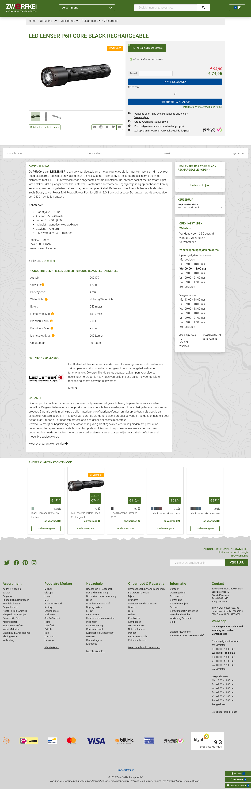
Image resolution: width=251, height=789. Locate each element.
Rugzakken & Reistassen (16, 599)
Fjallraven (49, 614)
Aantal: (133, 73)
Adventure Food (53, 603)
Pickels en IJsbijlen (138, 636)
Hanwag (49, 640)
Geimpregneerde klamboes (142, 603)
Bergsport (8, 596)
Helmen (132, 614)
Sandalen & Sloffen (13, 625)
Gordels (132, 607)
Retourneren (176, 596)
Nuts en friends (136, 629)
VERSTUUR (237, 562)
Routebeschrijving (179, 603)
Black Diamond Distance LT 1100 (125, 515)
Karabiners (134, 618)
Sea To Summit (52, 618)
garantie (238, 153)
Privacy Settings (125, 770)
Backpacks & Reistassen (99, 589)
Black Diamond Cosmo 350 (205, 513)
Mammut (49, 636)
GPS (130, 610)
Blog (172, 621)
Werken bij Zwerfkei (180, 618)
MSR (47, 599)
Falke (47, 621)
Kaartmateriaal (94, 629)
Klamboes (91, 643)
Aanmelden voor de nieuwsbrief (187, 635)
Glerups (48, 592)
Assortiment (87, 7)
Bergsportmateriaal (138, 592)
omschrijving (15, 153)
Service (174, 607)
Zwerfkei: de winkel (180, 614)
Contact (174, 589)
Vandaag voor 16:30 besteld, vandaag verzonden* (196, 238)
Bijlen (89, 599)
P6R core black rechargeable (145, 46)
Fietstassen (92, 614)
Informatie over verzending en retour (202, 107)
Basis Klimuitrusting (97, 592)
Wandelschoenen (12, 603)
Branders (133, 599)
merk (167, 153)
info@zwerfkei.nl (212, 335)
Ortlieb (48, 629)
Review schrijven (200, 185)
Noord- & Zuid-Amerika (15, 610)
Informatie (178, 583)
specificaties (94, 153)
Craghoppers (51, 610)
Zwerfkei (49, 625)
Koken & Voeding (12, 589)
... (55, 20)
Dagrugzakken (94, 607)
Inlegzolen (91, 621)
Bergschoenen (10, 607)
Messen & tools (136, 625)
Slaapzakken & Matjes (14, 614)
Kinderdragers (94, 640)
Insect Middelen (11, 629)
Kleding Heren (10, 621)
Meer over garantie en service (48, 443)
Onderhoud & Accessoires (16, 632)
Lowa (47, 596)
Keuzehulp (94, 583)
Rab (46, 632)
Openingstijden (178, 592)
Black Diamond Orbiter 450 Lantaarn (45, 515)
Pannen (132, 632)
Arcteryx (49, 607)
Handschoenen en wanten (100, 618)
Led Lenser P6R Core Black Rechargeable (85, 515)
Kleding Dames (11, 636)
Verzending (176, 599)
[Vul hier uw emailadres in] (197, 562)
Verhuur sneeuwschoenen (184, 610)
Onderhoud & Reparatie (146, 583)
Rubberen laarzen (137, 640)
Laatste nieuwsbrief (180, 631)
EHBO (89, 610)
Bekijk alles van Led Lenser (44, 127)
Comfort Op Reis (11, 618)
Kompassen (134, 621)
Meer (72, 388)
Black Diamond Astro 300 (166, 513)
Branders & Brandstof (98, 603)
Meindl (48, 589)
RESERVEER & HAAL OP (175, 101)
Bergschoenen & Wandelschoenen (146, 589)
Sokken (6, 592)
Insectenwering (94, 625)
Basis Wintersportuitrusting (101, 596)
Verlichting (48, 260)
